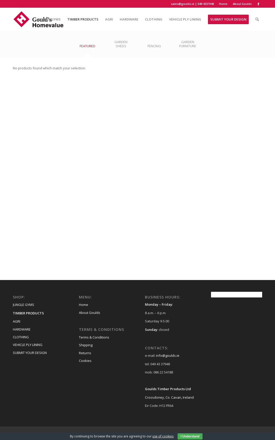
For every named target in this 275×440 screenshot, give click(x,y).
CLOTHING (21, 337)
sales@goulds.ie (182, 4)
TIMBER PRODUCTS (28, 313)
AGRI (16, 321)
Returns (85, 353)
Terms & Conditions (94, 337)
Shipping (86, 345)
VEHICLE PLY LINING (27, 344)
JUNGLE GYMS (23, 304)
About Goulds (242, 4)
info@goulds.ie (167, 355)
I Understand (190, 436)
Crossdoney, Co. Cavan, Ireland (169, 397)
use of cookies (162, 436)
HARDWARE (22, 329)
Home (223, 4)
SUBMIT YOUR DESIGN (30, 352)
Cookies (85, 360)
